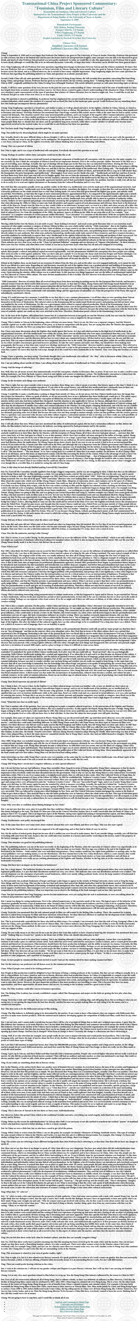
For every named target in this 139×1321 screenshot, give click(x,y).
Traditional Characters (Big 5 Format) (70, 48)
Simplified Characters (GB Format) (69, 45)
